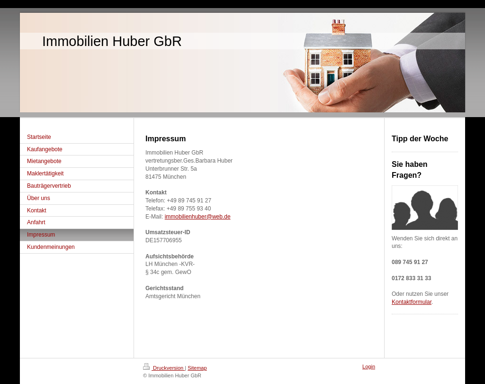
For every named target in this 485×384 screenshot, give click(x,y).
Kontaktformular (411, 302)
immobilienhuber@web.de (198, 216)
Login (368, 366)
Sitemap (197, 368)
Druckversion (164, 368)
